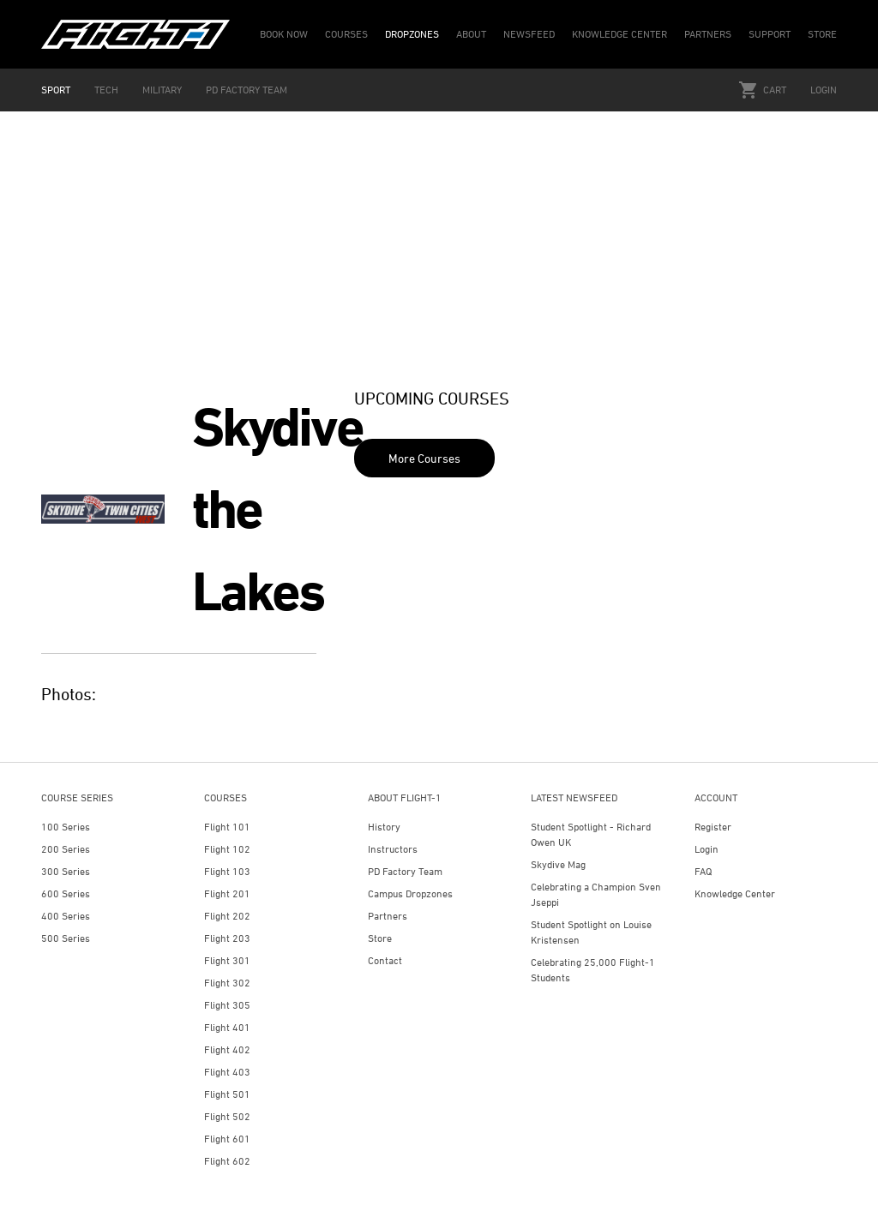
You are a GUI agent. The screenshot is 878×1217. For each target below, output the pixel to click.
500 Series (65, 938)
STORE (822, 33)
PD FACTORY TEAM (246, 89)
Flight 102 (227, 848)
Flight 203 (227, 938)
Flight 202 (227, 915)
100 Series (65, 826)
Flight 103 (227, 871)
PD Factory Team (405, 871)
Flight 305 (227, 1004)
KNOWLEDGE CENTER (619, 33)
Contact (385, 960)
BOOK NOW (284, 33)
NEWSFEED (529, 33)
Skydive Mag (558, 864)
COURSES (346, 33)
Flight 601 (227, 1138)
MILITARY (162, 89)
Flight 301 (227, 960)
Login (823, 89)
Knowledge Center (735, 893)
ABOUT (471, 33)
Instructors (393, 848)
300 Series (65, 871)
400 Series (65, 915)
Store (380, 938)
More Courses (424, 458)
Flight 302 (227, 982)
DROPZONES (412, 33)
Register (713, 826)
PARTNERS (707, 33)
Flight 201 (227, 893)
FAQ (703, 871)
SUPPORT (770, 33)
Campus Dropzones (410, 893)
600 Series (65, 893)
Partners (387, 915)
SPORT (55, 89)
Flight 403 (227, 1071)
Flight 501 (227, 1094)
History (384, 826)
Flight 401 (227, 1027)
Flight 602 (227, 1160)
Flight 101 (227, 826)
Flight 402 (227, 1049)
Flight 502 (227, 1116)
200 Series (65, 848)
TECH (106, 89)
